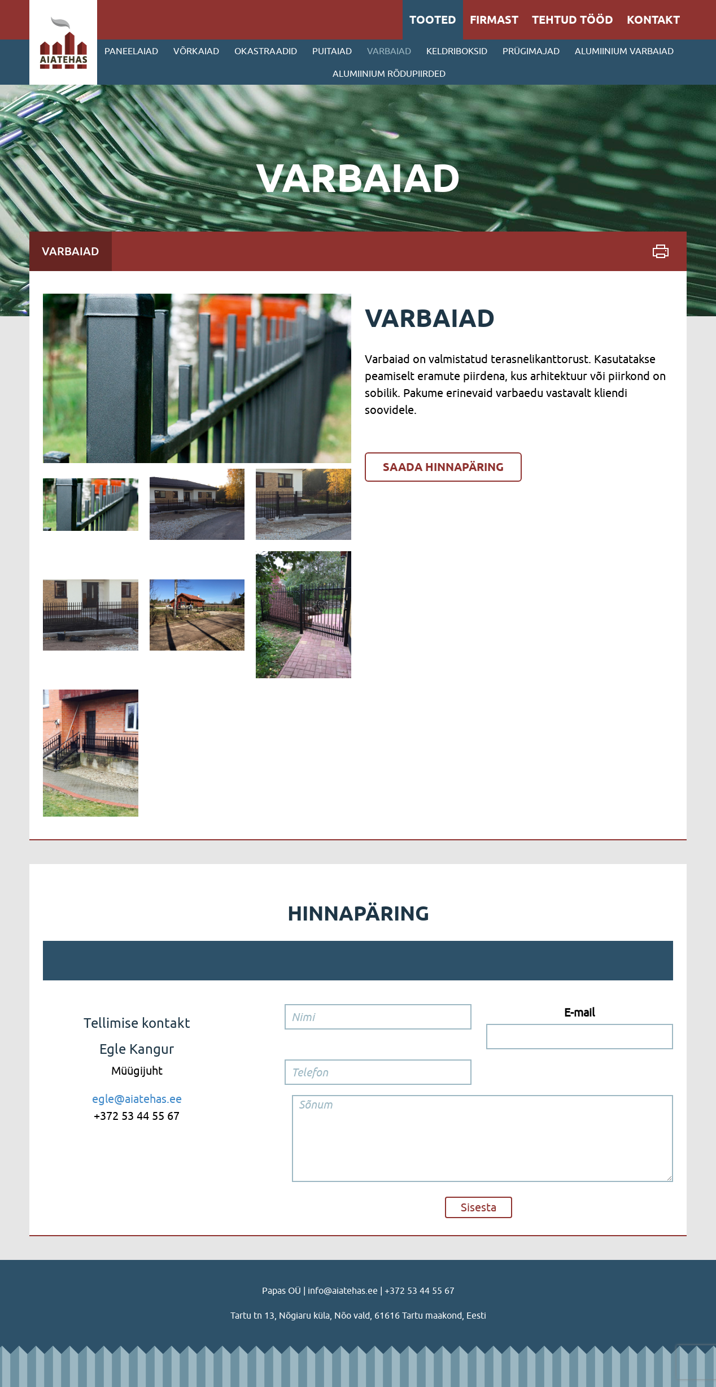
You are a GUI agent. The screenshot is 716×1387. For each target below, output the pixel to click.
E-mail (579, 1012)
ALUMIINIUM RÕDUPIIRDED (389, 73)
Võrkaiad (196, 51)
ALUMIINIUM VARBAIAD (624, 51)
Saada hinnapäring (443, 467)
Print (660, 251)
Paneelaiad (131, 51)
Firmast (494, 20)
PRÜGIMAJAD (531, 51)
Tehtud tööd (572, 20)
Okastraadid (265, 51)
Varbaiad (389, 51)
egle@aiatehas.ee (137, 1098)
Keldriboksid (456, 51)
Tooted (432, 20)
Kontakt (653, 20)
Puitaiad (332, 51)
